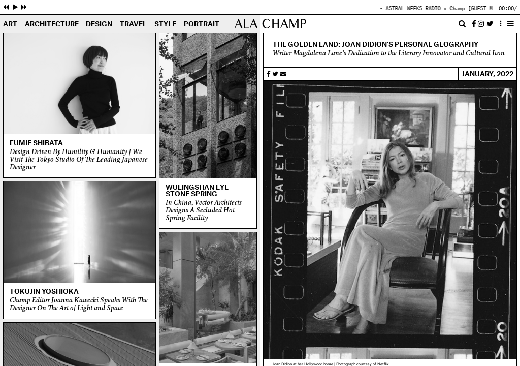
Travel (133, 24)
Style (165, 24)
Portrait (201, 24)
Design (99, 24)
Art (10, 24)
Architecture (52, 24)
